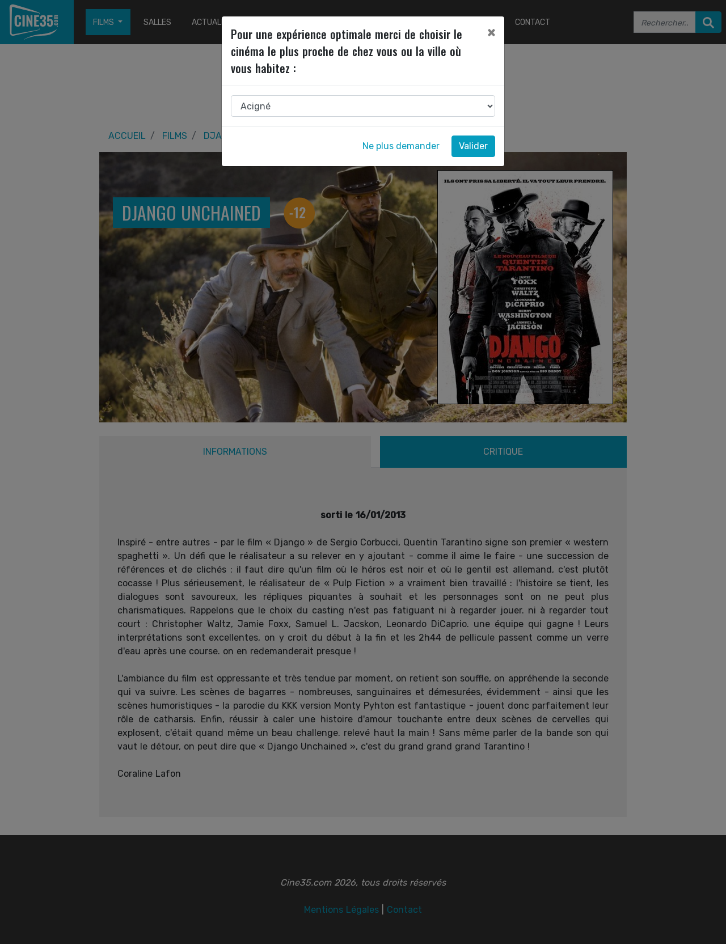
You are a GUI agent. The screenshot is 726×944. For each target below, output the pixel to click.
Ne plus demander (401, 146)
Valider (473, 146)
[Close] (491, 32)
